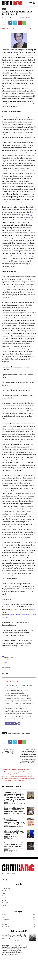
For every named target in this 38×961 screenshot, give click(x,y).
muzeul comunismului (14, 733)
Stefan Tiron (12, 814)
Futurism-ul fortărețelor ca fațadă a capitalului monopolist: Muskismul (14, 809)
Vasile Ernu (5, 941)
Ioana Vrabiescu (8, 18)
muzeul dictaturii (26, 733)
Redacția (11, 826)
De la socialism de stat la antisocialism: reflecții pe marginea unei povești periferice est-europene (14, 845)
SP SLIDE (5, 736)
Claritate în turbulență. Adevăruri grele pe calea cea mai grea (14, 832)
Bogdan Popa (12, 803)
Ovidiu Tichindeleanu (14, 837)
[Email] (18, 723)
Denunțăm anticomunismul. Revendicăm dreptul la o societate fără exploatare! (14, 821)
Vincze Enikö (12, 850)
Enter (4, 9)
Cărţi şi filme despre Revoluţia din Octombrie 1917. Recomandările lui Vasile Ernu (14, 936)
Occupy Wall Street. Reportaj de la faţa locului (10, 752)
